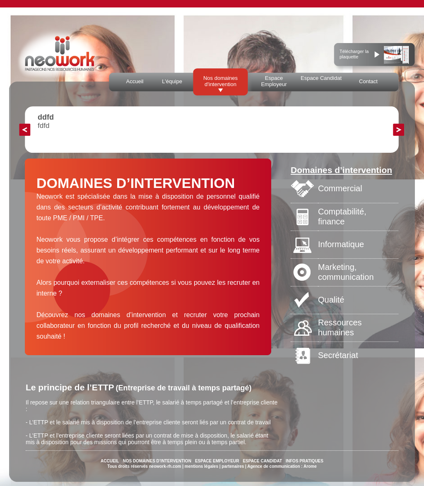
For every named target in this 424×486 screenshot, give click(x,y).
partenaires (233, 466)
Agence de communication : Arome (281, 466)
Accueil (135, 81)
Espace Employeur (274, 81)
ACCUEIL (110, 461)
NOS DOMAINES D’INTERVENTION (157, 461)
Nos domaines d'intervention (220, 81)
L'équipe (172, 81)
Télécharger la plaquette (354, 54)
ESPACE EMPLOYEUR (217, 461)
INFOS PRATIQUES (304, 461)
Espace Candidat (321, 78)
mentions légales (201, 466)
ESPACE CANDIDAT (262, 461)
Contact (368, 81)
